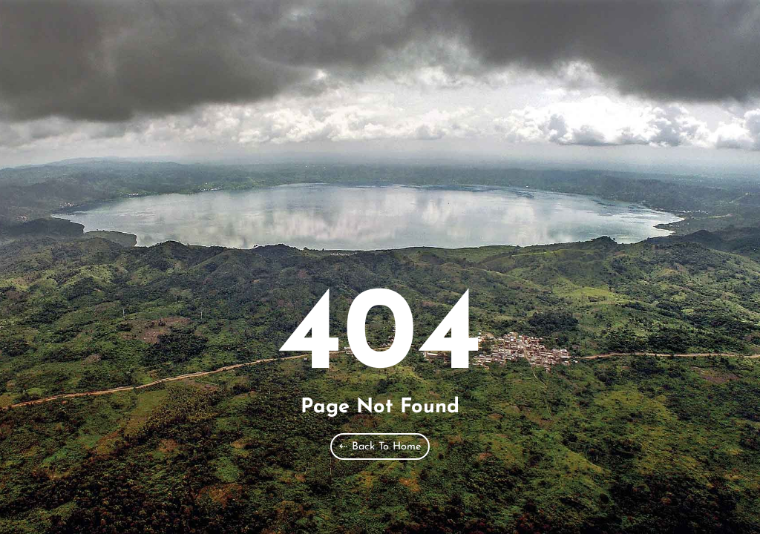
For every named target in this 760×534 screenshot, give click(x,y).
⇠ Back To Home (380, 446)
